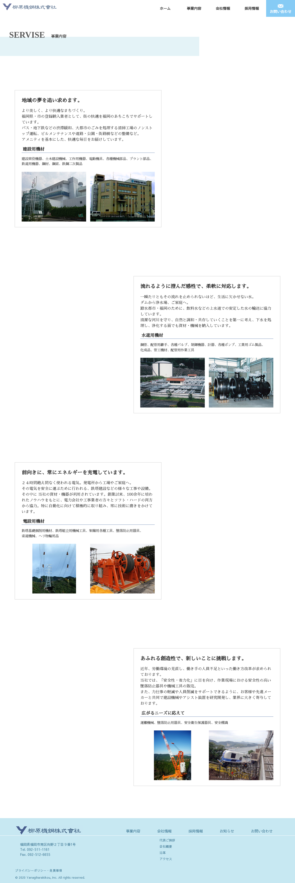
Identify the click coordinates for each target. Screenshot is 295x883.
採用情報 (251, 8)
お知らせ (227, 831)
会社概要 (166, 846)
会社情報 (223, 8)
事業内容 (194, 8)
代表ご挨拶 (167, 840)
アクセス (166, 859)
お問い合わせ (280, 11)
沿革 (163, 853)
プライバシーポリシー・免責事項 (38, 870)
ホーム (165, 8)
